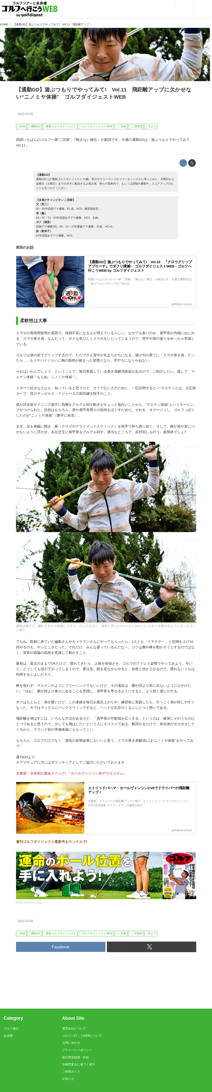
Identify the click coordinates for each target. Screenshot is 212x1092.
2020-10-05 (25, 114)
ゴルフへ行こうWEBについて (82, 1036)
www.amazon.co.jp (29, 902)
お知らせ (68, 1078)
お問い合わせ (71, 1043)
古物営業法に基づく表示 (78, 1064)
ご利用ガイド (71, 1071)
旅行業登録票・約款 (75, 1057)
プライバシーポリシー (77, 1050)
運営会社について (74, 1028)
